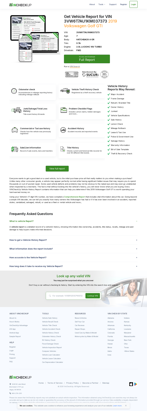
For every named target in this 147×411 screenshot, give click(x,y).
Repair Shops (80, 329)
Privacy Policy (72, 383)
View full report (57, 168)
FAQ (11, 362)
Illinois (110, 347)
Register (123, 4)
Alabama (111, 318)
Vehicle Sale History (49, 318)
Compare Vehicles (49, 351)
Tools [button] (100, 4)
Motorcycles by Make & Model (86, 336)
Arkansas (111, 325)
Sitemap (105, 383)
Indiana (126, 318)
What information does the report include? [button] (31, 249)
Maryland (127, 333)
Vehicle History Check (50, 333)
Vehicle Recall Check (50, 322)
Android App (14, 333)
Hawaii (110, 344)
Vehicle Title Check (49, 325)
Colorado (111, 333)
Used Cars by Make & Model (86, 333)
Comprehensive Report (74, 197)
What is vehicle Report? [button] (21, 221)
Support (112, 4)
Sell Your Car (80, 322)
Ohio (126, 344)
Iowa (109, 355)
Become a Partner (90, 383)
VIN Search (75, 66)
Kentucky (127, 325)
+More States (129, 351)
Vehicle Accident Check (51, 329)
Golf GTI (95, 25)
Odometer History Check (51, 336)
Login (133, 4)
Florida (110, 336)
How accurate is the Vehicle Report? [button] (27, 257)
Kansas (126, 322)
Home (41, 383)
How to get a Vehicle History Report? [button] (28, 240)
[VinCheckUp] (20, 4)
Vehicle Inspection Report (52, 347)
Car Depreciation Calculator (52, 362)
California (111, 329)
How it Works (14, 322)
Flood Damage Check (50, 344)
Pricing (12, 354)
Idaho (110, 351)
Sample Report (15, 336)
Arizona (110, 322)
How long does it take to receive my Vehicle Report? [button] (36, 266)
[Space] (20, 376)
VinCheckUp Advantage (18, 325)
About (92, 4)
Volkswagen (75, 25)
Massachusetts (129, 336)
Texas (126, 347)
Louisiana (127, 329)
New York (127, 340)
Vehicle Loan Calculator (51, 355)
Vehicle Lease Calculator (51, 358)
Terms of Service (54, 383)
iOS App (12, 329)
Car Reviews (79, 325)
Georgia (111, 340)
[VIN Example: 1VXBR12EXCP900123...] (65, 295)
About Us (12, 318)
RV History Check (48, 340)
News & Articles (81, 318)
